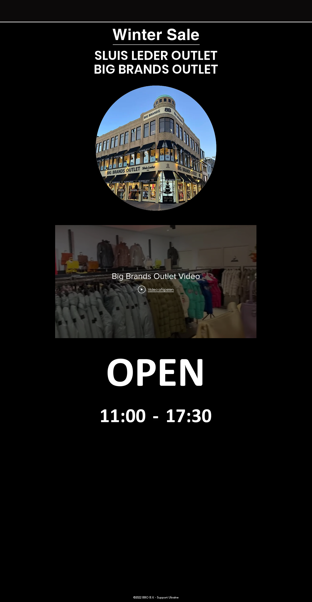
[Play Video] (156, 289)
